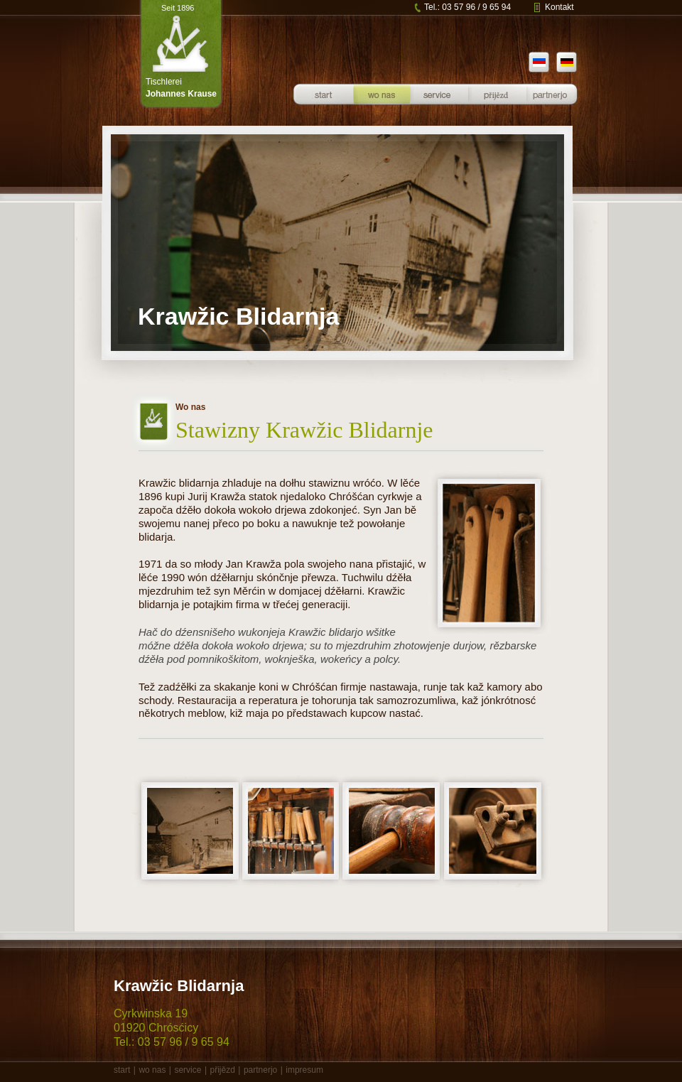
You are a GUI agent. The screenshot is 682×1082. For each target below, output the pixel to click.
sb (537, 65)
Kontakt (559, 7)
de (573, 65)
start (122, 1070)
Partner (551, 105)
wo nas (152, 1070)
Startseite (323, 105)
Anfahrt (497, 105)
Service (439, 105)
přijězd (222, 1070)
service (187, 1070)
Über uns (381, 105)
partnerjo (260, 1070)
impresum (304, 1070)
